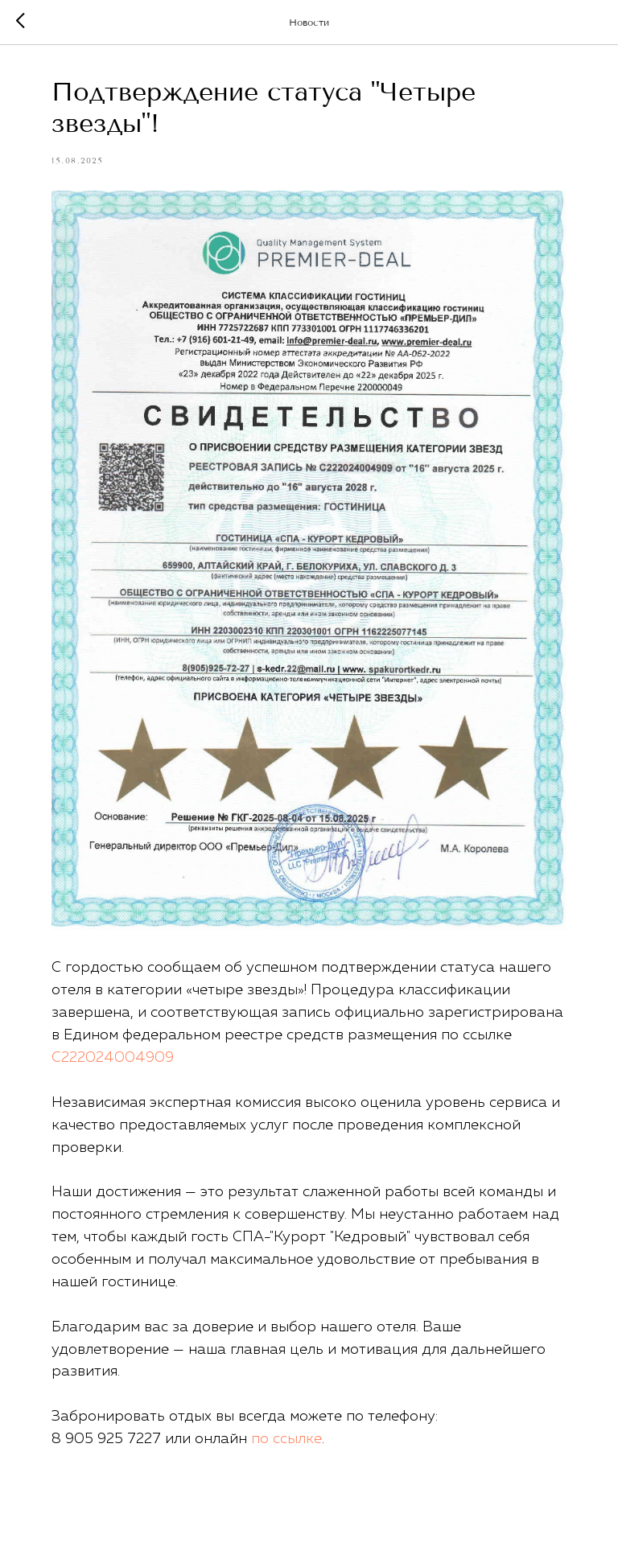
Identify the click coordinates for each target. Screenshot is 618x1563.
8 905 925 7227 (106, 1439)
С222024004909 (113, 1058)
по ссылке (286, 1439)
